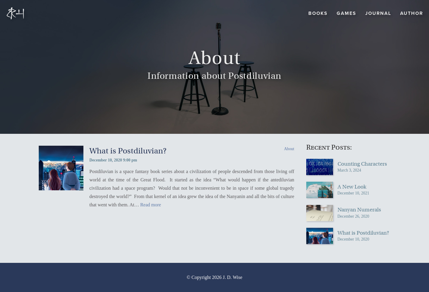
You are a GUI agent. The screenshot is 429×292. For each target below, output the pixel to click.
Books (318, 13)
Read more (150, 204)
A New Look (352, 186)
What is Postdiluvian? (128, 151)
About (289, 149)
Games (346, 13)
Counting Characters (362, 164)
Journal (378, 13)
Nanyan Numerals (359, 209)
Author (411, 13)
